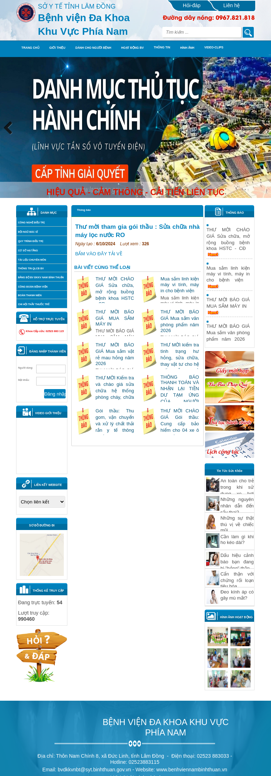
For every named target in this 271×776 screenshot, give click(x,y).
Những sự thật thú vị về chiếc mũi (237, 524)
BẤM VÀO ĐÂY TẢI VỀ (98, 253)
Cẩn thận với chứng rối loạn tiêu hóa (237, 580)
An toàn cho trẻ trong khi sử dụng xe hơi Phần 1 (237, 490)
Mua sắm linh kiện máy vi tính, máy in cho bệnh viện (180, 284)
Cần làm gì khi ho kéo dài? (237, 539)
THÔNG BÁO (235, 212)
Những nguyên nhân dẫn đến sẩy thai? (237, 506)
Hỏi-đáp (191, 5)
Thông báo (84, 210)
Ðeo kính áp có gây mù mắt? (237, 595)
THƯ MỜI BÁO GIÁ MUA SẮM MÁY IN (115, 318)
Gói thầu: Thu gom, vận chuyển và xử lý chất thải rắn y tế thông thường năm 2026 (115, 423)
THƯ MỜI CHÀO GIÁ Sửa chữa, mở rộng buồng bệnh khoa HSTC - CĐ (115, 291)
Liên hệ (231, 5)
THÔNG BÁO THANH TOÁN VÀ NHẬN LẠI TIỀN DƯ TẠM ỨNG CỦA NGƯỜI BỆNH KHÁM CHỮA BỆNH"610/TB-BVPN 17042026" (180, 401)
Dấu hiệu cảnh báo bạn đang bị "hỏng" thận (237, 562)
